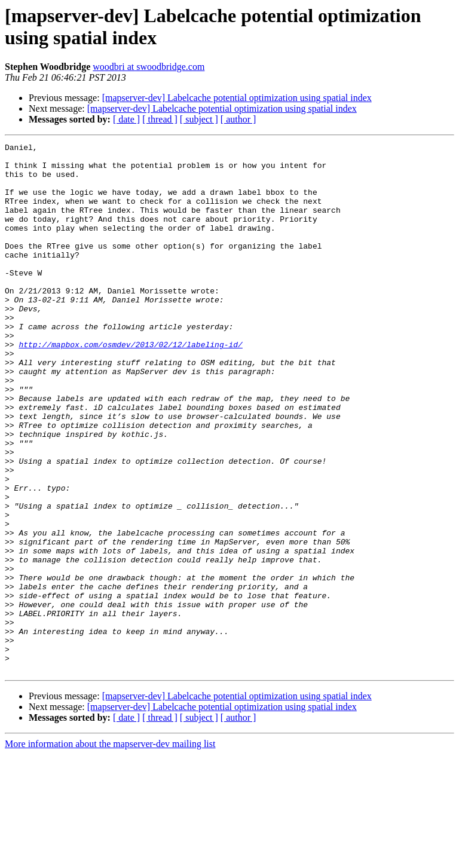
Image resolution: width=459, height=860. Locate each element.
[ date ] (126, 119)
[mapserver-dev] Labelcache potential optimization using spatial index (237, 98)
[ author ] (238, 119)
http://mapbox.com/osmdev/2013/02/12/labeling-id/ (130, 385)
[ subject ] (199, 119)
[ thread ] (160, 119)
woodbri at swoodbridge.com (148, 67)
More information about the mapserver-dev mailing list (110, 849)
